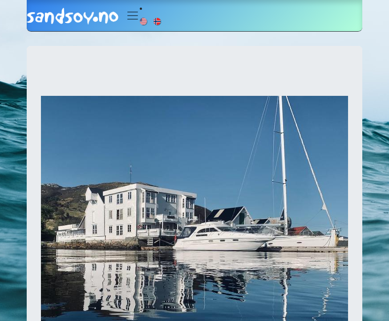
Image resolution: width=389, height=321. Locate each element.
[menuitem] (144, 21)
